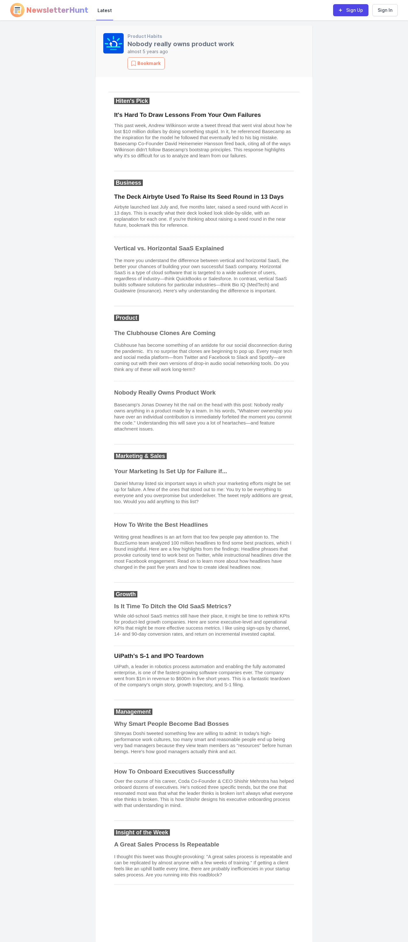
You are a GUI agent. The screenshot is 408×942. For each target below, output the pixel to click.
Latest (105, 10)
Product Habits (144, 36)
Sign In (385, 10)
